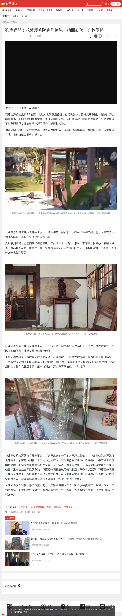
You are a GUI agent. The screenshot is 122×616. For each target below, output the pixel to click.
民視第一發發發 (45, 10)
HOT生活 (70, 10)
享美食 (15, 16)
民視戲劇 (19, 10)
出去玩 (25, 16)
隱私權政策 (78, 609)
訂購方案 (115, 4)
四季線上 (5, 22)
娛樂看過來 (7, 10)
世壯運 (80, 10)
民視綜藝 (31, 10)
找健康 (100, 10)
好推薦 (59, 10)
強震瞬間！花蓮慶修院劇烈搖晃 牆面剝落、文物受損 (46, 506)
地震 (39, 511)
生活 (33, 511)
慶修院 (27, 511)
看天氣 (109, 10)
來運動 (90, 10)
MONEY (5, 16)
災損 (21, 511)
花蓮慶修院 (13, 511)
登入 (107, 3)
